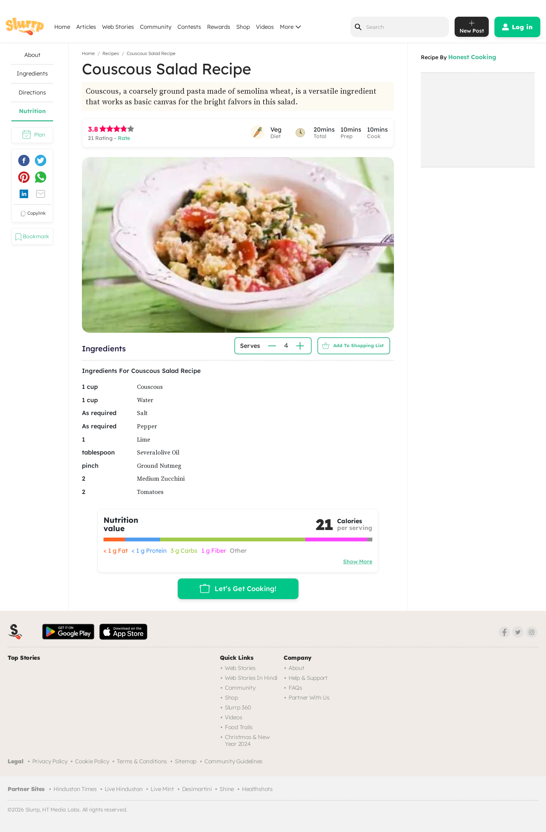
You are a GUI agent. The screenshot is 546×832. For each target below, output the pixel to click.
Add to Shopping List (351, 345)
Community (155, 26)
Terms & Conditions (142, 761)
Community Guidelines (233, 761)
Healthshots (257, 789)
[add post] (472, 27)
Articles (86, 26)
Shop (243, 26)
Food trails (239, 727)
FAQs (295, 687)
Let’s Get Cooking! (236, 588)
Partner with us (309, 697)
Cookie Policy (92, 761)
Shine (227, 789)
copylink (32, 213)
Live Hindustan (124, 789)
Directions (32, 92)
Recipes (110, 53)
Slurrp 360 (238, 707)
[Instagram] (531, 632)
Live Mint (162, 789)
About (296, 668)
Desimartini (197, 789)
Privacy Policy (49, 761)
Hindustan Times (75, 789)
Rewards (218, 26)
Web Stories (118, 26)
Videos (265, 26)
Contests (189, 26)
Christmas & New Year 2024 (247, 740)
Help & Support (308, 677)
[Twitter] (518, 632)
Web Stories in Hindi (251, 677)
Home (62, 26)
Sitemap (185, 761)
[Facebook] (504, 632)
